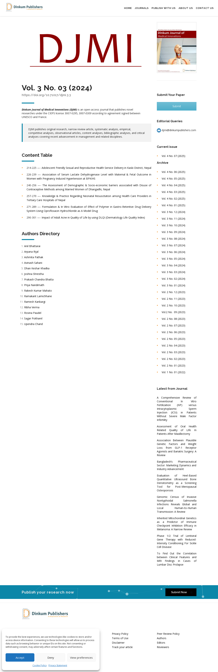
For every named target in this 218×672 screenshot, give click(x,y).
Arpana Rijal (31, 251)
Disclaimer (118, 642)
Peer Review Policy (168, 633)
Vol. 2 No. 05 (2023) (173, 339)
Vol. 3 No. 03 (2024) (173, 272)
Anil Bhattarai (32, 246)
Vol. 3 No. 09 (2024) (173, 232)
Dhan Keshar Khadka (37, 268)
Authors (161, 638)
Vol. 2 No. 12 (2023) (173, 292)
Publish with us (164, 8)
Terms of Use (120, 638)
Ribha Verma (32, 307)
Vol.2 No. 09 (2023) (173, 312)
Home (128, 8)
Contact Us (205, 8)
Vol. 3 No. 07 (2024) (173, 245)
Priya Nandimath (34, 285)
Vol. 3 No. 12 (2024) (173, 212)
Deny (50, 657)
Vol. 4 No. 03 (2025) (173, 192)
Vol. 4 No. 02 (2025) (173, 198)
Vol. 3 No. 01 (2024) (173, 285)
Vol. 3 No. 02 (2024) (173, 278)
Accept (20, 657)
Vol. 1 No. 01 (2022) (173, 372)
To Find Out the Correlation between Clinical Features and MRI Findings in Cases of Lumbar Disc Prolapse (176, 559)
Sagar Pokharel (33, 318)
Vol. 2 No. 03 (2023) (173, 352)
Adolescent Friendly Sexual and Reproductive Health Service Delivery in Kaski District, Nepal (96, 168)
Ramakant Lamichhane (38, 296)
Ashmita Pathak (34, 257)
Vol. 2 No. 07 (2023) (173, 325)
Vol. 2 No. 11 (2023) (173, 298)
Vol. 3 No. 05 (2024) (173, 258)
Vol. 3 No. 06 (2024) (173, 252)
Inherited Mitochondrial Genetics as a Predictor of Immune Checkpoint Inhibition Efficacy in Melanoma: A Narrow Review (176, 523)
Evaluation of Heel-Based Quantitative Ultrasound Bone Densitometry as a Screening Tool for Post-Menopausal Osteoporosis (176, 483)
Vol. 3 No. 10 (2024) (173, 225)
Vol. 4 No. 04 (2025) (173, 185)
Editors (161, 642)
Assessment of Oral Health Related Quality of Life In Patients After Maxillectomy (176, 430)
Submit (176, 106)
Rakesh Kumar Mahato (38, 290)
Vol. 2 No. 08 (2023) (173, 319)
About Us (186, 8)
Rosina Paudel (33, 313)
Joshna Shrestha (34, 274)
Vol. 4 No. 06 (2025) (173, 172)
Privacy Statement (58, 665)
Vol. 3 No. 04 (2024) (173, 265)
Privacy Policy (120, 633)
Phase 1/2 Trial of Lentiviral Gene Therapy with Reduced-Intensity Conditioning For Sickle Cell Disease (176, 541)
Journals (142, 8)
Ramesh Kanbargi (35, 301)
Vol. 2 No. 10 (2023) (173, 305)
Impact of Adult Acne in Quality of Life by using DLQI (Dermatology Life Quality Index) (93, 217)
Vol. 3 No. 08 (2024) (173, 238)
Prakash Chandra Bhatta (39, 279)
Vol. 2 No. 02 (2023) (173, 359)
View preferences (81, 657)
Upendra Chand (33, 324)
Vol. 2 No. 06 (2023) (173, 332)
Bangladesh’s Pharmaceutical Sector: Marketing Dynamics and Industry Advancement (176, 465)
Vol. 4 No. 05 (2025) (173, 178)
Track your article (122, 647)
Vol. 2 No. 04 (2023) (173, 345)
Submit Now (182, 592)
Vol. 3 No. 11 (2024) (173, 218)
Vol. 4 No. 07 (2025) (173, 156)
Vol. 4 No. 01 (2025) (173, 205)
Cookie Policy (40, 665)
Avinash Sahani (33, 262)
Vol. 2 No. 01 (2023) (173, 365)
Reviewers (163, 647)
